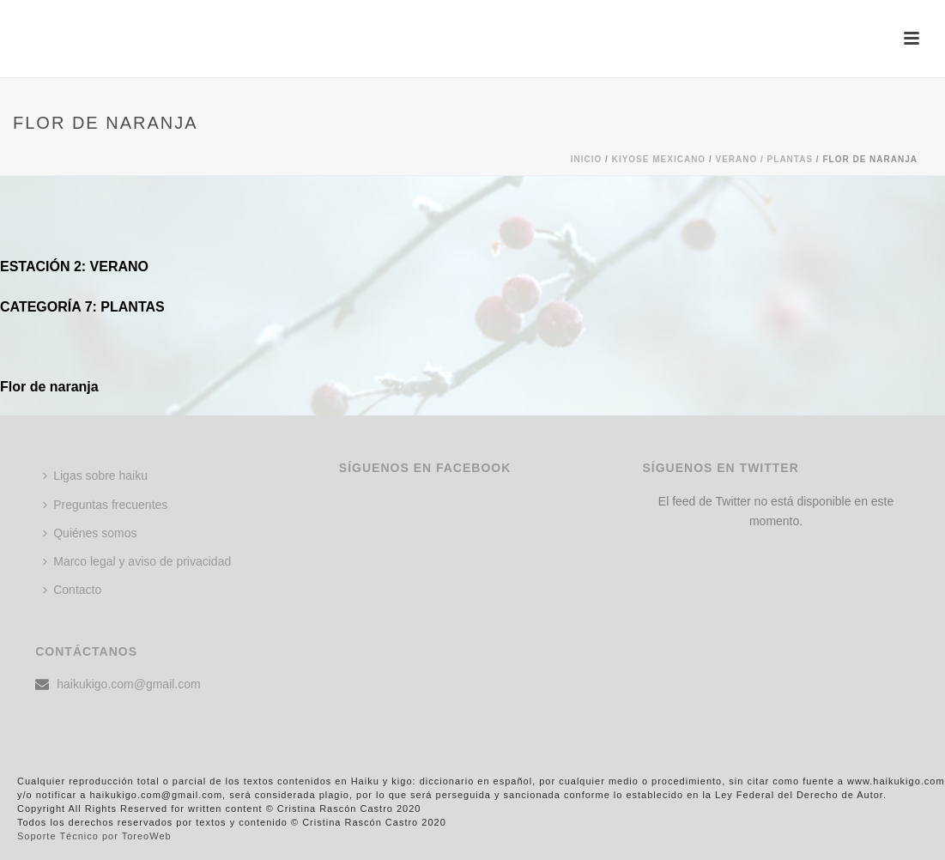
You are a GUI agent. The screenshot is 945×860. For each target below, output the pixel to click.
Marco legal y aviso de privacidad (137, 561)
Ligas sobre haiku (95, 475)
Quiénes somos (89, 533)
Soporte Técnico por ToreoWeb (94, 836)
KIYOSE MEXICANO (659, 159)
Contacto (72, 590)
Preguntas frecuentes (105, 505)
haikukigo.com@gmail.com (129, 684)
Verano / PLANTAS (764, 159)
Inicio (587, 159)
